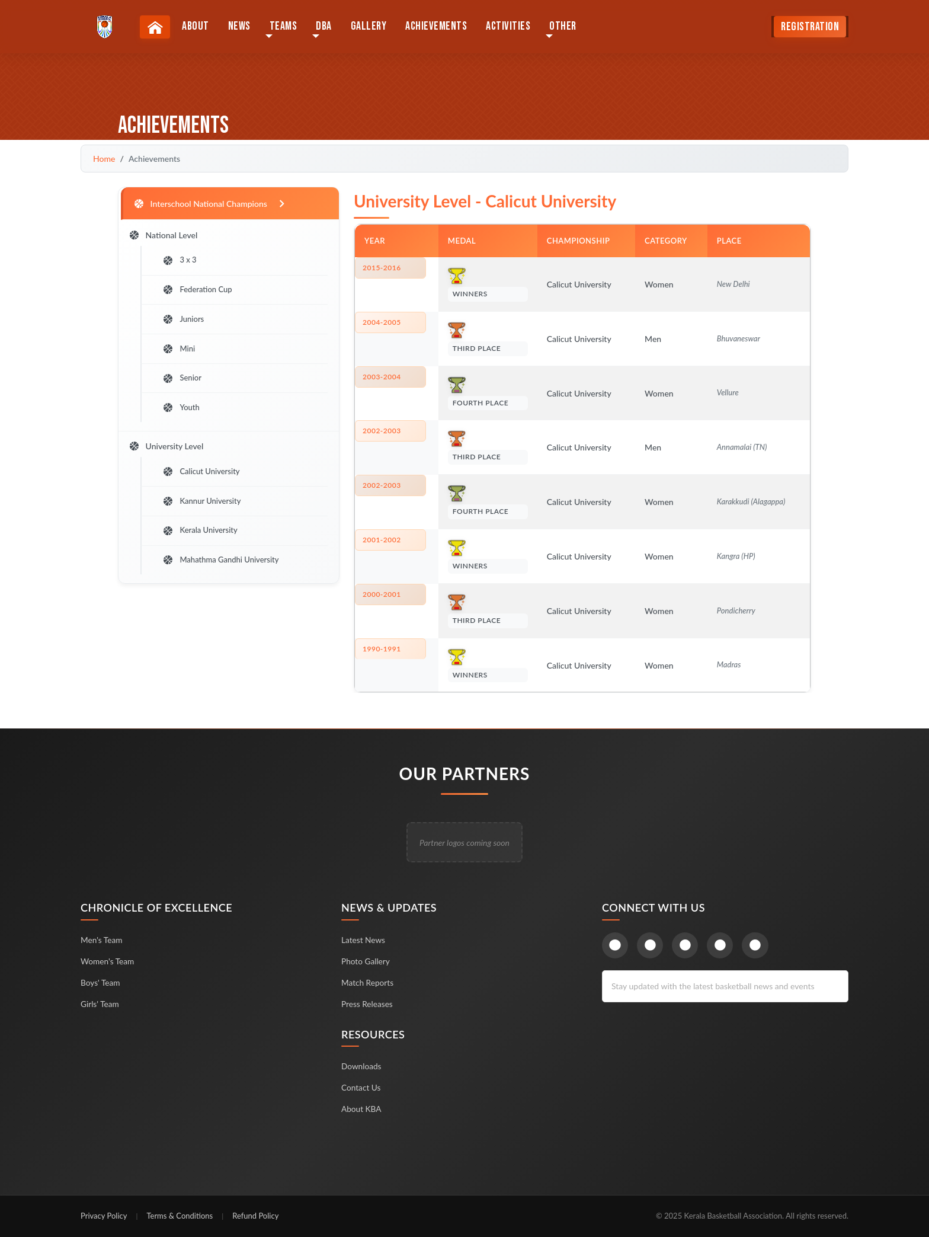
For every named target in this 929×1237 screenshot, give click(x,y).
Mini (182, 357)
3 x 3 (183, 263)
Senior (186, 387)
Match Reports (368, 982)
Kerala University (204, 548)
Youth (185, 419)
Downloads (361, 1066)
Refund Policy (255, 1215)
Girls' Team (100, 1004)
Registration (810, 28)
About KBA (361, 1109)
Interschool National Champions (212, 204)
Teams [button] (286, 27)
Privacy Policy (104, 1215)
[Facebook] (615, 945)
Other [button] (565, 27)
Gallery (371, 27)
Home (104, 159)
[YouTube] (722, 945)
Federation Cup (201, 294)
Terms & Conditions (179, 1215)
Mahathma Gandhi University (224, 579)
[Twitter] (651, 945)
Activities (510, 27)
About (198, 27)
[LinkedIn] (757, 945)
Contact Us (361, 1087)
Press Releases (367, 1004)
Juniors (187, 325)
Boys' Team (101, 982)
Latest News (363, 940)
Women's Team (108, 961)
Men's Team (102, 940)
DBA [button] (326, 27)
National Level (164, 237)
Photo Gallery (366, 961)
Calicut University (205, 486)
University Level (167, 460)
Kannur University (205, 517)
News (241, 27)
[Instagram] (686, 945)
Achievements (438, 27)
